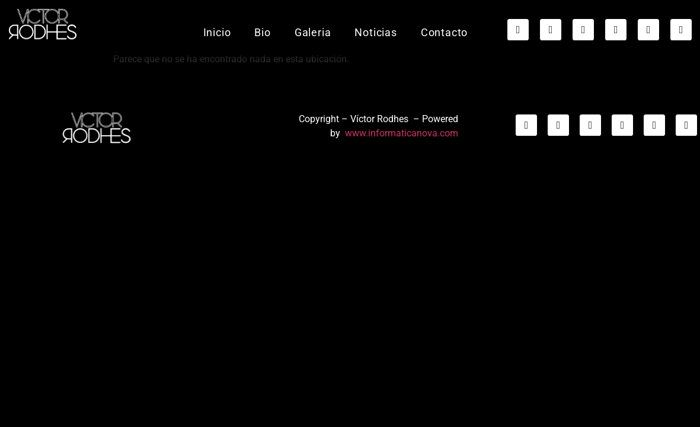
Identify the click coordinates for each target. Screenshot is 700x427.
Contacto (443, 24)
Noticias (375, 24)
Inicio (217, 24)
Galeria (312, 24)
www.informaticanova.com (401, 133)
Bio (262, 24)
